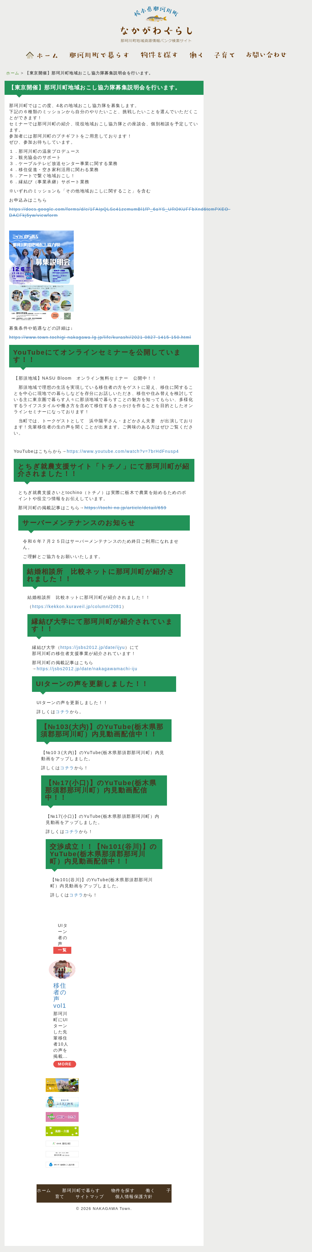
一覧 (62, 950)
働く (150, 1190)
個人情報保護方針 (134, 1196)
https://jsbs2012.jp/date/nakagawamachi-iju (87, 668)
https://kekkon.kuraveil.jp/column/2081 (77, 606)
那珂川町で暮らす (81, 1190)
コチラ (62, 711)
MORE (65, 1064)
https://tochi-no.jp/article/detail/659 (125, 507)
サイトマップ (90, 1196)
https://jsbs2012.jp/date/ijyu (92, 647)
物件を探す (123, 1190)
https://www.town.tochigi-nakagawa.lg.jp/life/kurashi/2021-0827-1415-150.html (100, 337)
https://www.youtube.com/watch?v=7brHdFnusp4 (123, 451)
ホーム (13, 73)
